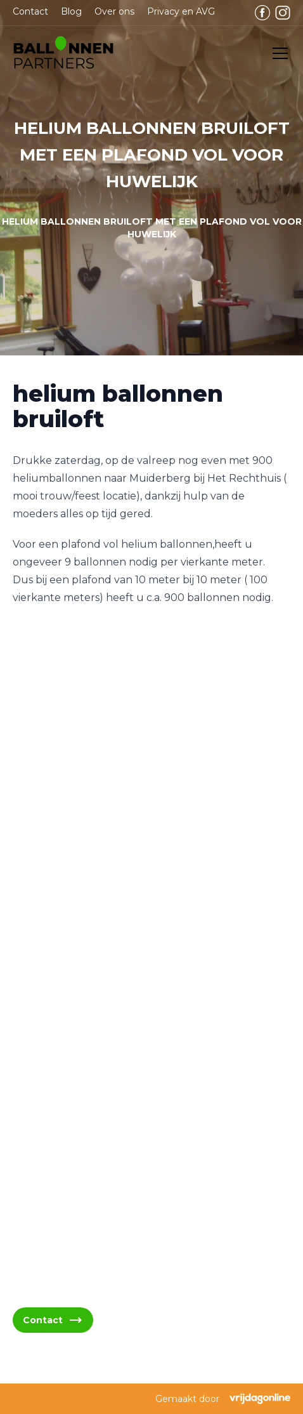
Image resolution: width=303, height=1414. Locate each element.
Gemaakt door (222, 1399)
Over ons (114, 11)
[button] (63, 53)
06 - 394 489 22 (65, 1052)
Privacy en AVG (181, 11)
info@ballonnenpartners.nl (92, 991)
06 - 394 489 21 (64, 1021)
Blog (71, 11)
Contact (30, 11)
